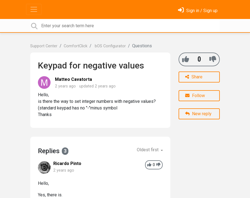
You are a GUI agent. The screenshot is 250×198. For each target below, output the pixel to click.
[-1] (212, 59)
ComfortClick (75, 46)
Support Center (43, 46)
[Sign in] (198, 10)
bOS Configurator (110, 46)
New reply (198, 113)
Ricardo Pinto (67, 163)
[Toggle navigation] (33, 9)
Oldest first (148, 149)
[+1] (185, 59)
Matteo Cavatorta (73, 79)
